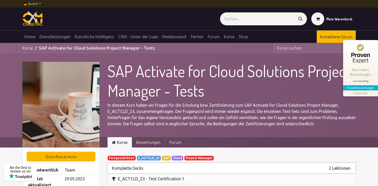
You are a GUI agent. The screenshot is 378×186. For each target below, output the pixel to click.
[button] (61, 156)
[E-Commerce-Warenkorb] (332, 19)
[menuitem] (29, 37)
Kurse (27, 48)
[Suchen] (300, 18)
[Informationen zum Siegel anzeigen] (360, 93)
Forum (175, 142)
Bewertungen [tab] (148, 142)
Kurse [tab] (119, 142)
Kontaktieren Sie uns (336, 36)
